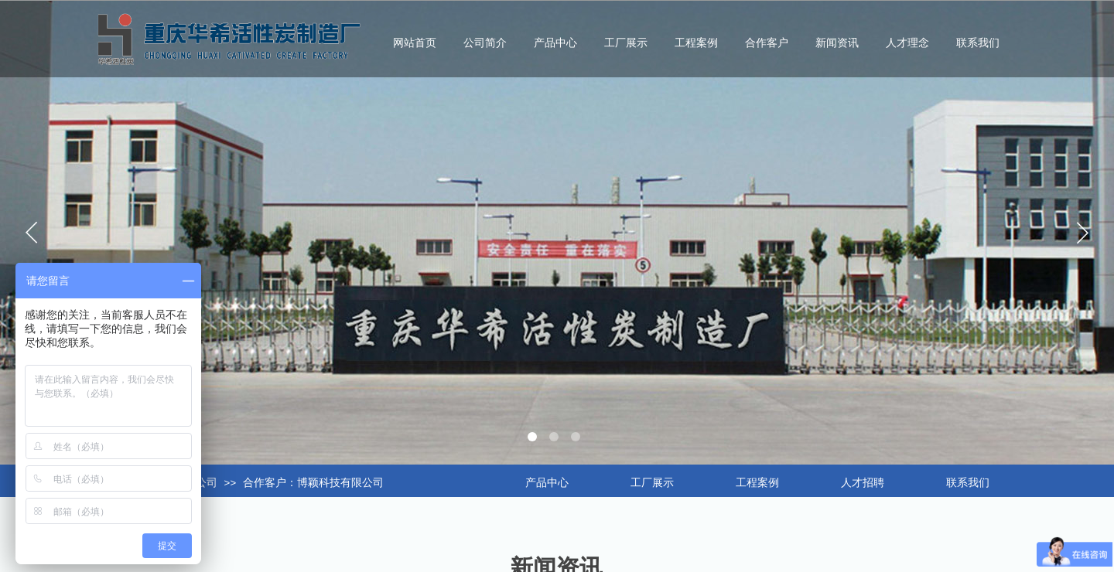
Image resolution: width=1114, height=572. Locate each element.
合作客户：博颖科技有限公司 (313, 483)
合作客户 (766, 43)
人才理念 (907, 43)
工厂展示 (626, 43)
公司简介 (485, 43)
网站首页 (414, 43)
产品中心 (555, 43)
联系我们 (978, 43)
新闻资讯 (837, 43)
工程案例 (696, 43)
